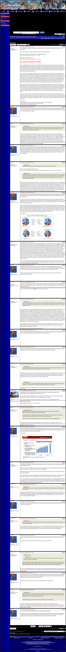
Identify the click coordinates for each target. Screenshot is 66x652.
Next (64, 626)
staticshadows (24, 484)
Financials (13, 42)
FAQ (47, 38)
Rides (2, 19)
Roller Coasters (3, 18)
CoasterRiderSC (24, 390)
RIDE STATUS (53, 11)
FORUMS (12, 11)
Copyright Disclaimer (45, 638)
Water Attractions (4, 23)
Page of (56, 44)
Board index (14, 36)
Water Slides (3, 22)
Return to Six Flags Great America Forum (17, 631)
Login (64, 38)
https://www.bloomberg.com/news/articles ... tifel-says (30, 55)
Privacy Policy (17, 638)
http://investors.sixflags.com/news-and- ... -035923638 (30, 62)
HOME (3, 11)
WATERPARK (45, 11)
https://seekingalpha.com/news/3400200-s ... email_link (30, 59)
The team (42, 636)
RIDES (37, 11)
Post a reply (13, 44)
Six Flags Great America (20, 36)
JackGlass (23, 106)
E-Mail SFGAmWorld (58, 638)
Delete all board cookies (49, 636)
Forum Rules (55, 38)
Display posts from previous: (28, 626)
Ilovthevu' (23, 282)
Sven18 (23, 46)
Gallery (50, 38)
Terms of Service (47, 649)
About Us (31, 638)
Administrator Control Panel (37, 646)
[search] (26, 32)
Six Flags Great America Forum (30, 36)
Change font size (64, 36)
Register (60, 38)
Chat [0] (44, 38)
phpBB (34, 648)
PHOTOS (20, 11)
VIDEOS (28, 11)
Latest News (3, 14)
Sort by (40, 626)
